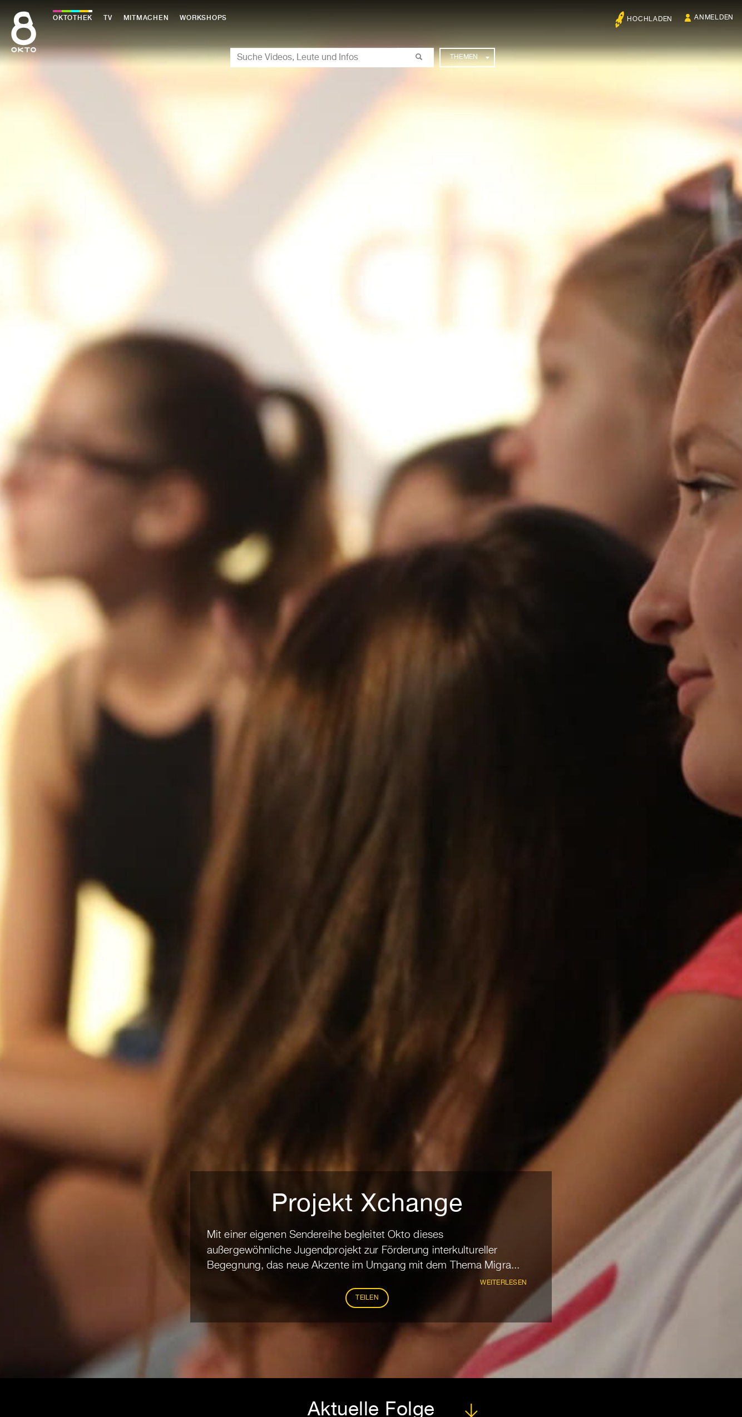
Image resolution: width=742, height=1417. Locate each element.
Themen (469, 57)
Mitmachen (146, 18)
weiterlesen (503, 1283)
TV (107, 18)
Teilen (367, 1298)
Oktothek (72, 18)
